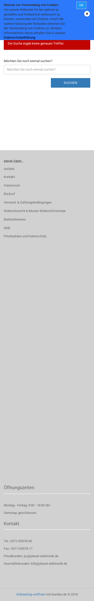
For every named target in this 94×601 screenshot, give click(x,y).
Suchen (70, 83)
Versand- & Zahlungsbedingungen (28, 202)
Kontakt (9, 177)
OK (81, 5)
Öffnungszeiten (19, 487)
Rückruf (9, 194)
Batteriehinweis (15, 219)
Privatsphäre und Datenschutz (25, 236)
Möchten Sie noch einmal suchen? (28, 61)
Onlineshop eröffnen (30, 594)
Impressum (12, 185)
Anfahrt (9, 169)
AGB (7, 228)
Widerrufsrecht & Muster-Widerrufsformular (35, 211)
